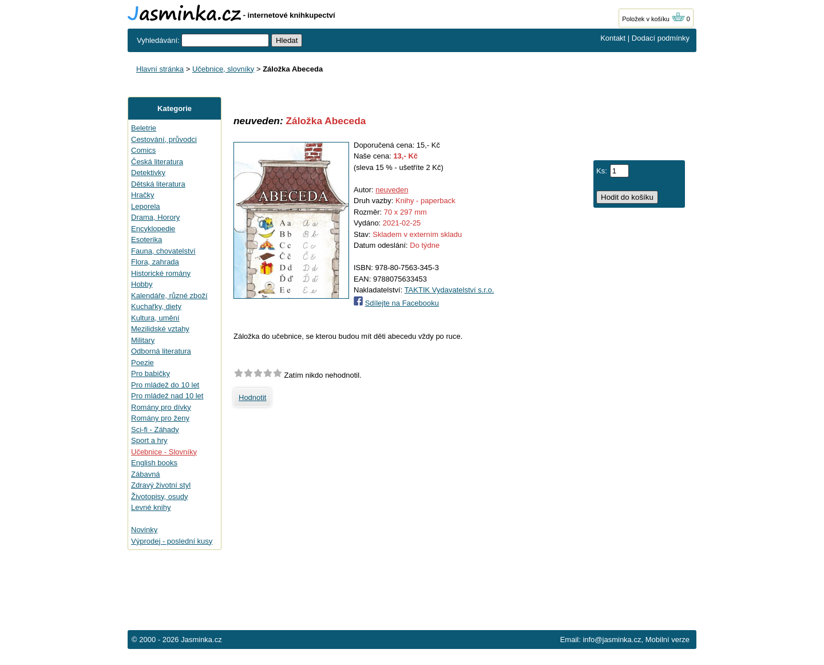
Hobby (142, 284)
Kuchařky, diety (156, 306)
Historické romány (161, 273)
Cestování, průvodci (164, 139)
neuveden (391, 189)
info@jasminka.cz (612, 639)
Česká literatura (157, 161)
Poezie (142, 362)
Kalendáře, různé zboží (169, 295)
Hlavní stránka (160, 69)
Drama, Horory (155, 217)
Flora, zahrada (155, 262)
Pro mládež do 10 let (165, 385)
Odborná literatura (161, 351)
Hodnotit (252, 397)
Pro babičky (150, 373)
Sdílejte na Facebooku (402, 303)
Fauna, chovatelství (163, 251)
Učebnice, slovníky (223, 69)
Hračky (142, 195)
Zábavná (145, 474)
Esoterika (146, 239)
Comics (143, 150)
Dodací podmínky (661, 38)
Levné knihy (151, 507)
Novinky (144, 529)
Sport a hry (149, 440)
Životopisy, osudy (159, 496)
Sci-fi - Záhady (155, 429)
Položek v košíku (653, 18)
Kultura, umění (155, 318)
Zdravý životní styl (161, 485)
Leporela (145, 206)
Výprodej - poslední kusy (171, 541)
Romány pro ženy (160, 418)
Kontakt (612, 38)
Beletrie (143, 128)
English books (154, 462)
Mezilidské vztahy (160, 328)
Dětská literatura (158, 184)
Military (142, 340)
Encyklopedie (153, 228)
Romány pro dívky (161, 407)
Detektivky (148, 172)
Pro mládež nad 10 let (167, 395)
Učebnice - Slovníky (164, 452)
